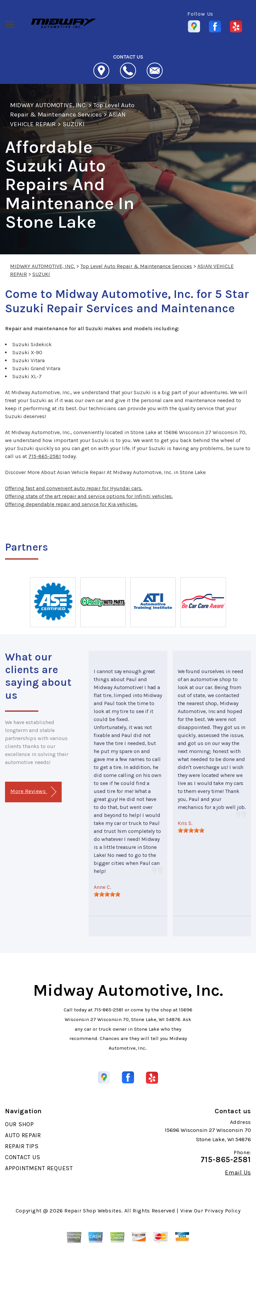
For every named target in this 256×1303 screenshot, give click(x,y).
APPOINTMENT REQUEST (39, 1168)
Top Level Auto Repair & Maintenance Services (136, 266)
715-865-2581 (44, 456)
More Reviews (33, 791)
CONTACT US (22, 1157)
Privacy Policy (222, 1210)
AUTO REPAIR (23, 1135)
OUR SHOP (19, 1124)
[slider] (107, 894)
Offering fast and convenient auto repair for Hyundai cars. (73, 488)
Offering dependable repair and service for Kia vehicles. (71, 504)
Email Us (238, 1172)
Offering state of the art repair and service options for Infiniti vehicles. (89, 496)
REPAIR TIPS (22, 1146)
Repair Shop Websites (92, 1210)
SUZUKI (73, 124)
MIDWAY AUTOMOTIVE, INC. (48, 105)
